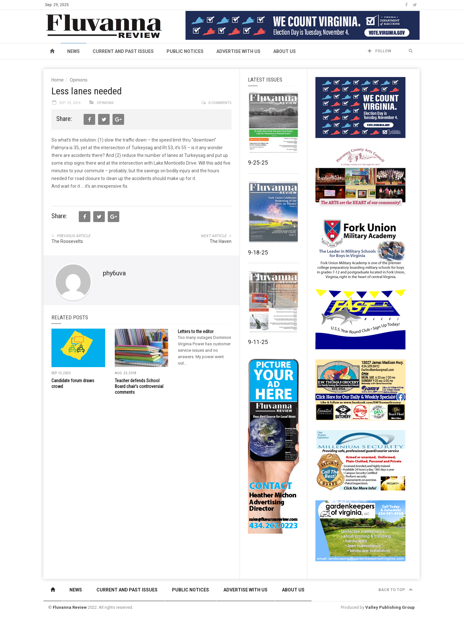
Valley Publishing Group (390, 607)
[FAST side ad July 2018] (360, 319)
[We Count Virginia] (303, 25)
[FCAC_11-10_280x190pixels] (360, 177)
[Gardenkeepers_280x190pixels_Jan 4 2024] (360, 530)
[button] (411, 51)
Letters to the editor (195, 331)
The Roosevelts (67, 241)
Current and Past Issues (123, 51)
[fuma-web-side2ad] (360, 248)
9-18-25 (258, 252)
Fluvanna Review (70, 607)
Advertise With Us (238, 51)
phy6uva (114, 273)
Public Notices (185, 51)
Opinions (78, 79)
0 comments (220, 103)
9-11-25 (258, 342)
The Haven (221, 241)
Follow (379, 51)
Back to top (395, 590)
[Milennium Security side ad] (360, 459)
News (73, 51)
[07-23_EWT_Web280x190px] (360, 389)
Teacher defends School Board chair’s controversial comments (139, 386)
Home (57, 79)
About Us (284, 51)
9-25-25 (258, 162)
